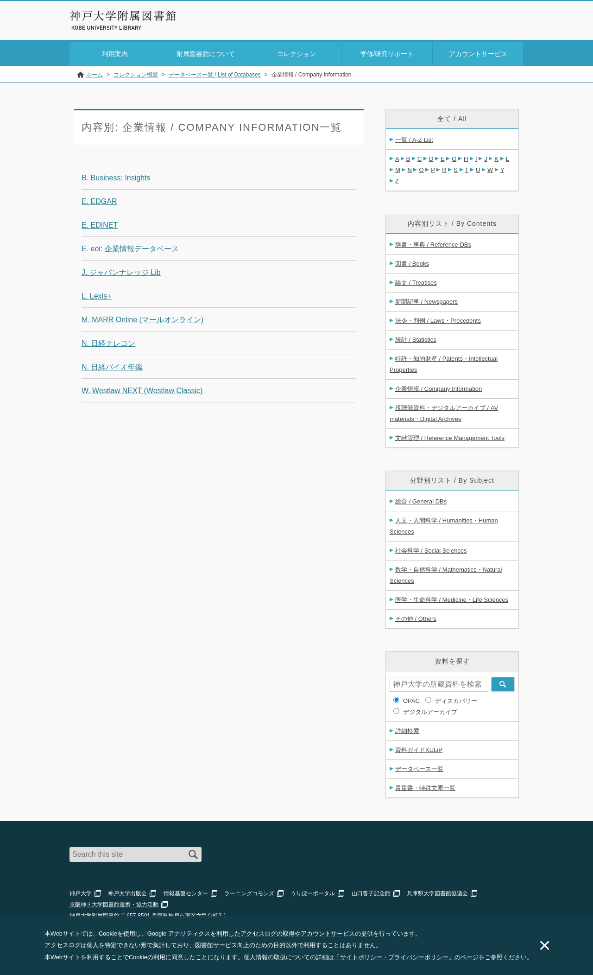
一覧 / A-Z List (414, 137)
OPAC (411, 698)
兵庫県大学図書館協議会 (437, 891)
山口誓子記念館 (371, 891)
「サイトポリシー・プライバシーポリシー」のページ (406, 957)
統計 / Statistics (415, 337)
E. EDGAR (99, 200)
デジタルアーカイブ (430, 710)
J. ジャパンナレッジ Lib (121, 270)
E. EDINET (100, 223)
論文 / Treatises (416, 280)
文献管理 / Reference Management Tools (450, 436)
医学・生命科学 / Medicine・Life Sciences (451, 597)
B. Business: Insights (116, 176)
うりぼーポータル (312, 891)
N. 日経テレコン (108, 341)
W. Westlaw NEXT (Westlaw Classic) (142, 389)
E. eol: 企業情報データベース (130, 247)
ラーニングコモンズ (249, 891)
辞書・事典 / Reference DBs (433, 242)
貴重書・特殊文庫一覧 (425, 786)
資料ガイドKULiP (418, 748)
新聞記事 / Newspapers (426, 299)
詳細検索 (407, 729)
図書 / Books (412, 261)
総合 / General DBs (421, 499)
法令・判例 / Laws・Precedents (438, 318)
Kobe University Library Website (110, 28)
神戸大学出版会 (127, 891)
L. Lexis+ (96, 294)
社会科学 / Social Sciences (431, 548)
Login (505, 21)
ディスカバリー (456, 698)
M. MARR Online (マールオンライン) (142, 318)
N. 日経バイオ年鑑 (112, 365)
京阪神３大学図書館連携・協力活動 (113, 902)
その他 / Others (415, 616)
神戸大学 (80, 891)
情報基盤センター (186, 891)
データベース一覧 (419, 767)
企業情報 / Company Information (438, 386)
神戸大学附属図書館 (123, 15)
